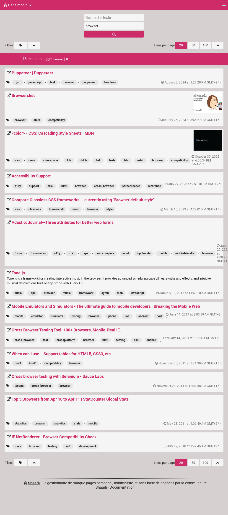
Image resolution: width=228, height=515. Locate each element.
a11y (18, 186)
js (17, 82)
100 (205, 45)
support (34, 186)
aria (50, 186)
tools (18, 446)
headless (110, 82)
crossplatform (66, 340)
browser (69, 82)
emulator (37, 316)
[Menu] (224, 6)
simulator (57, 316)
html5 (32, 363)
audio (18, 293)
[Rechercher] (114, 34)
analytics (60, 423)
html (64, 186)
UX (71, 253)
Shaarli (34, 483)
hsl (98, 160)
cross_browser (104, 186)
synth (105, 293)
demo (75, 209)
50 (193, 45)
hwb (112, 160)
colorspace (50, 160)
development (87, 446)
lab (126, 160)
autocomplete (105, 253)
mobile (163, 253)
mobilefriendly (184, 253)
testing (76, 316)
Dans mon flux (17, 5)
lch (69, 160)
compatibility (56, 120)
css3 (18, 363)
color (31, 160)
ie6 (68, 446)
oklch (83, 160)
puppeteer (89, 82)
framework (56, 209)
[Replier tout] (34, 45)
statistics (21, 423)
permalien (191, 82)
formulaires (38, 253)
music (67, 293)
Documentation (122, 487)
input (125, 253)
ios (127, 316)
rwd (159, 316)
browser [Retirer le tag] (61, 59)
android (143, 316)
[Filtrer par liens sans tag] (20, 45)
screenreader (131, 186)
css (17, 160)
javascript (34, 82)
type (85, 253)
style (109, 209)
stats (37, 120)
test (52, 82)
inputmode (143, 253)
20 (181, 45)
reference (154, 186)
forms (19, 253)
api (33, 293)
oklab (140, 160)
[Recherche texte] (114, 17)
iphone (112, 316)
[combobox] (114, 26)
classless (34, 209)
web (120, 293)
